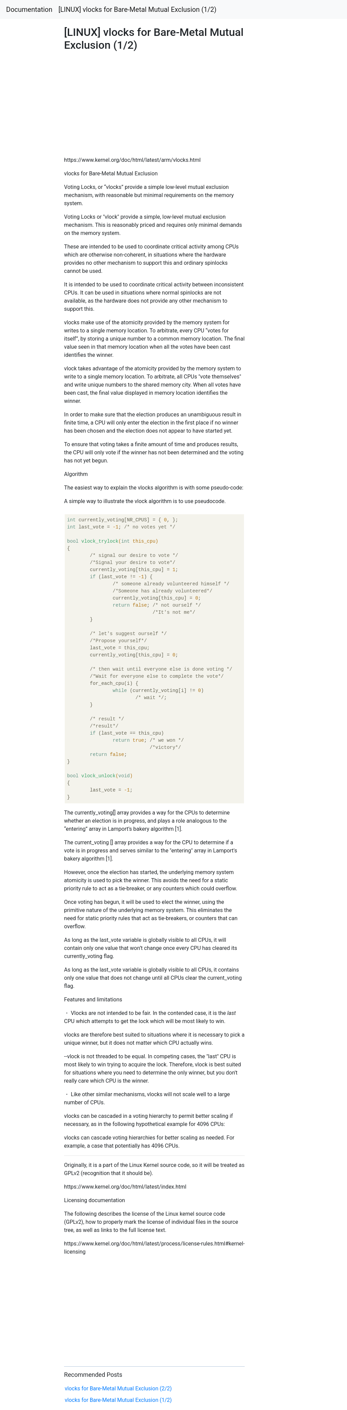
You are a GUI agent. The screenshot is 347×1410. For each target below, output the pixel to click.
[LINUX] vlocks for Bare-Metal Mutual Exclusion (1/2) (138, 9)
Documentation (29, 9)
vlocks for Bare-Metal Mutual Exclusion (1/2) (118, 1400)
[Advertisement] (281, 383)
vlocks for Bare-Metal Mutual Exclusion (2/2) (118, 1388)
